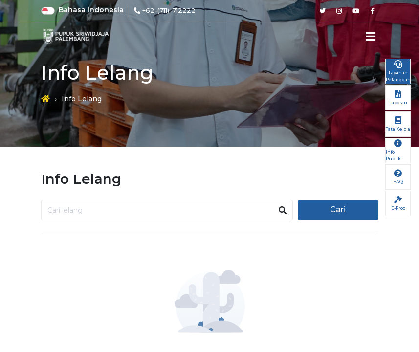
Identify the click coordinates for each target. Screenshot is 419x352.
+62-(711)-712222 (169, 10)
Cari (338, 209)
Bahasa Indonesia (91, 9)
